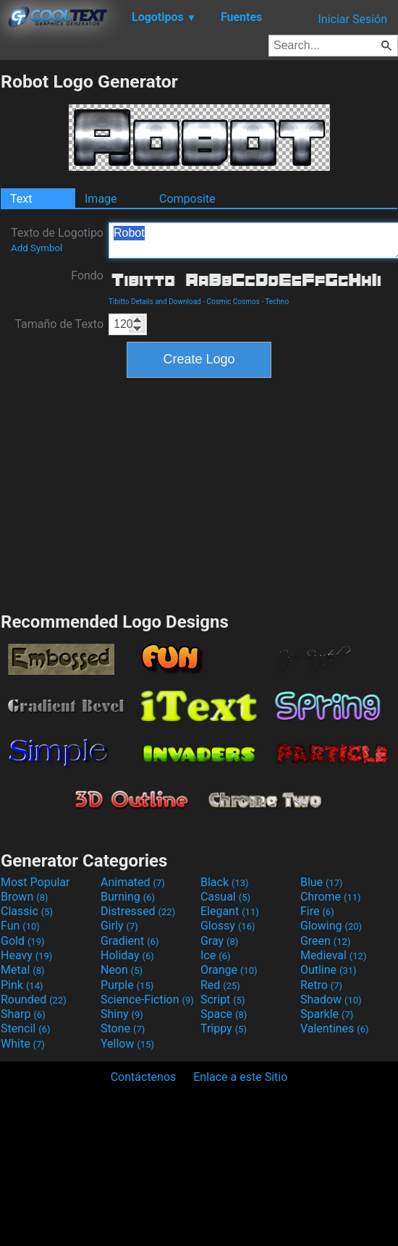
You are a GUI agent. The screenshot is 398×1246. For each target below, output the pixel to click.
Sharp (23, 1014)
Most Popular (35, 882)
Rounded (34, 999)
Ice (215, 955)
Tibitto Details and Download (155, 302)
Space (223, 1014)
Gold (23, 941)
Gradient (129, 941)
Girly (119, 926)
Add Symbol (36, 248)
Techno (277, 302)
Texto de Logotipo (57, 239)
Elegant (229, 911)
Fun (20, 926)
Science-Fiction (147, 999)
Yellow (127, 1044)
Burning (128, 897)
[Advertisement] (199, 493)
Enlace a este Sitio (240, 1077)
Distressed (138, 911)
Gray (219, 941)
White (23, 1044)
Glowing (331, 926)
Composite (187, 199)
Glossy (227, 926)
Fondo (87, 275)
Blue (321, 882)
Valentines (334, 1028)
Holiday (127, 955)
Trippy (223, 1028)
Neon (122, 970)
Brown (24, 897)
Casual (225, 897)
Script (222, 999)
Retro (321, 985)
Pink (22, 985)
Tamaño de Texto (58, 324)
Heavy (26, 955)
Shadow (331, 999)
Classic (27, 911)
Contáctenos (144, 1077)
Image (101, 199)
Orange (229, 970)
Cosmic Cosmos (233, 302)
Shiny (122, 1014)
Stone (123, 1028)
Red (220, 985)
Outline (328, 970)
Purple (127, 985)
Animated (133, 882)
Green (325, 941)
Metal (23, 970)
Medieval (333, 955)
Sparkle (326, 1014)
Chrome (330, 897)
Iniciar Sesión (352, 19)
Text (21, 199)
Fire (317, 911)
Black (224, 882)
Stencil (25, 1028)
